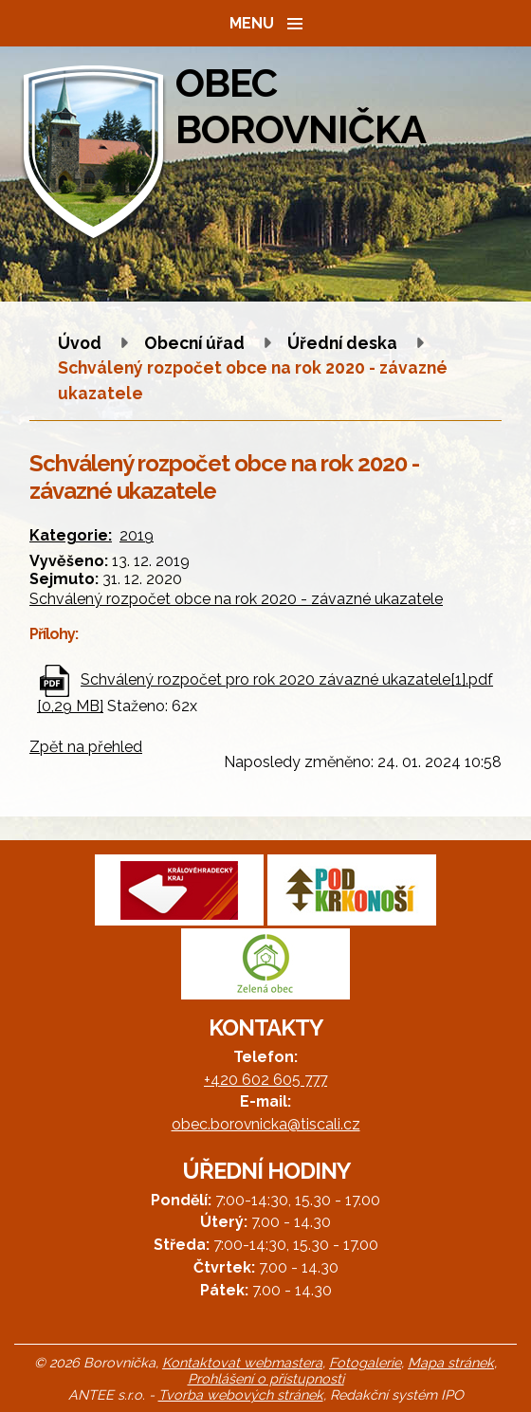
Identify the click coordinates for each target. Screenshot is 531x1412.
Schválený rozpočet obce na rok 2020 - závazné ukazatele (236, 599)
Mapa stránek (451, 1362)
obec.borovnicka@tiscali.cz (266, 1124)
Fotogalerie (365, 1362)
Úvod (79, 343)
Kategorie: (70, 535)
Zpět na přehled (85, 747)
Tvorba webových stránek (240, 1394)
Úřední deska (342, 343)
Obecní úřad (196, 343)
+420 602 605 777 (265, 1080)
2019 (136, 535)
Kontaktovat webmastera (242, 1362)
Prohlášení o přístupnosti (266, 1378)
